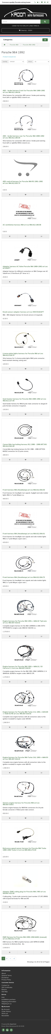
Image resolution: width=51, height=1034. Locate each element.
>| (14, 958)
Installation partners (8, 999)
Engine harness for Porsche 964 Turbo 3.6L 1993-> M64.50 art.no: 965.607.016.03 (25, 758)
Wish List (5, 1013)
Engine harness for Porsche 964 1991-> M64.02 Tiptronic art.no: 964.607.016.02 (25, 622)
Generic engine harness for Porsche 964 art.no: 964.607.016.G (21, 804)
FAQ (3, 997)
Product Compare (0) (9, 56)
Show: (30, 61)
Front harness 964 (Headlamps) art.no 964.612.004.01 (24, 534)
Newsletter (5, 1016)
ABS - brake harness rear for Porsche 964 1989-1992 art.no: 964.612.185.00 (23, 137)
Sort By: (5, 61)
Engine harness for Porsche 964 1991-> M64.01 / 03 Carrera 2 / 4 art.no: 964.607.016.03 (23, 667)
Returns (4, 989)
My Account (6, 1009)
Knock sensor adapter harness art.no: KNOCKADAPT (23, 312)
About (4, 973)
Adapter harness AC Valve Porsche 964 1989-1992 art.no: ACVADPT (25, 267)
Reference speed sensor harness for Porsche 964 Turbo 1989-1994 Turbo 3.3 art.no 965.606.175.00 (24, 849)
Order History (6, 1011)
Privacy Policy (6, 980)
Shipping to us (7, 1004)
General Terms (7, 975)
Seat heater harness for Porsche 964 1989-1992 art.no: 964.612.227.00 (24, 400)
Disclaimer (5, 977)
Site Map (5, 992)
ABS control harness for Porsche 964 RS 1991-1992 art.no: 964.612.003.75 (23, 182)
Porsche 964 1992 (29, 45)
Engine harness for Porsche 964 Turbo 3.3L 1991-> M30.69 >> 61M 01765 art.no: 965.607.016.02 (25, 713)
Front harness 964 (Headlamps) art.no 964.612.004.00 (24, 490)
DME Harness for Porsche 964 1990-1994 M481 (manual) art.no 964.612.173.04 (25, 938)
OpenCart (13, 1024)
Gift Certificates (7, 987)
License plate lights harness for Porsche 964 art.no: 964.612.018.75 (23, 354)
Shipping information (9, 1001)
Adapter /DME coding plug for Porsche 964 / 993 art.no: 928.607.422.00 (24, 892)
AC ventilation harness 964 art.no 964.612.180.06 (22, 225)
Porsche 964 (14, 45)
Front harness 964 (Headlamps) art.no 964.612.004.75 (24, 577)
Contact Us (5, 985)
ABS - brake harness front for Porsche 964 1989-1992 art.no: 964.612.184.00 (24, 91)
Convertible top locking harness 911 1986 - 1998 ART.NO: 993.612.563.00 (25, 445)
